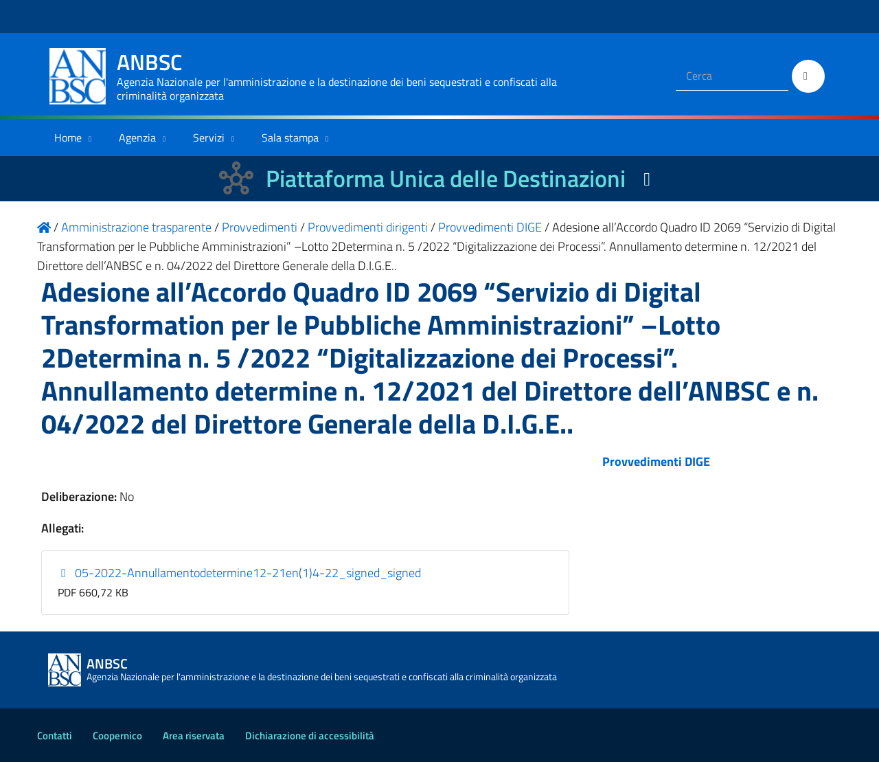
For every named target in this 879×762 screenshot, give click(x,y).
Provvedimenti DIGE (656, 461)
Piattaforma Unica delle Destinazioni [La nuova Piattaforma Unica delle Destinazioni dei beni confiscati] (446, 178)
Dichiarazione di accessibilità (309, 735)
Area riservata (194, 735)
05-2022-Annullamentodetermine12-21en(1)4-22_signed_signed (240, 572)
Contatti (54, 735)
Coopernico (117, 735)
